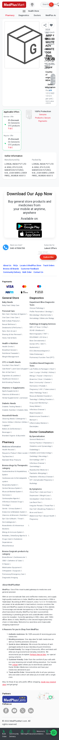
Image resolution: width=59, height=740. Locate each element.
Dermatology (34, 460)
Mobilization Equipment (11, 568)
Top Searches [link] (7, 457)
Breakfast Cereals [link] (9, 350)
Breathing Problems (45, 509)
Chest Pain (34, 492)
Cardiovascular (19, 557)
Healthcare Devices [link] (10, 379)
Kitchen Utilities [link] (21, 422)
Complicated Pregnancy (43, 480)
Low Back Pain (35, 502)
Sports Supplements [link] (10, 391)
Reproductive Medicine (39, 470)
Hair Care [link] (15, 318)
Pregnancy (34, 389)
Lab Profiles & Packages (39, 369)
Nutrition (23, 515)
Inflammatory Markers (38, 423)
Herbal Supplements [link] (10, 398)
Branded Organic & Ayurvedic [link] (13, 436)
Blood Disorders (36, 413)
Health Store (30, 11)
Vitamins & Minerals (10, 515)
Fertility (44, 372)
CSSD (4, 561)
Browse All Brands (11, 269)
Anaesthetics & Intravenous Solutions (13, 527)
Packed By (36, 160)
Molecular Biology (47, 318)
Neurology (43, 456)
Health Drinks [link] (7, 347)
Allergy (32, 376)
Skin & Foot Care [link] (8, 372)
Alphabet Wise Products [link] (11, 460)
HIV (41, 389)
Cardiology (33, 456)
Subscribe (48, 257)
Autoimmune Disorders (39, 416)
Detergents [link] (20, 419)
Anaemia (33, 379)
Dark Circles (46, 499)
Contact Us (38, 272)
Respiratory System (9, 485)
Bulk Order (26, 272)
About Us (7, 265)
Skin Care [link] (6, 314)
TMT (45, 334)
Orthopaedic (7, 571)
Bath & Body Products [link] (10, 321)
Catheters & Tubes (15, 561)
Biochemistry (46, 315)
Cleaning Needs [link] (8, 419)
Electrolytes (34, 427)
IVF (31, 480)
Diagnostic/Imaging (10, 578)
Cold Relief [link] (6, 369)
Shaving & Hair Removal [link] (11, 334)
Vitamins (47, 376)
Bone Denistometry (37, 341)
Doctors (37, 15)
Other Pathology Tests (38, 393)
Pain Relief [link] (14, 365)
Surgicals (16, 571)
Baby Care (15, 305)
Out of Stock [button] (54, 79)
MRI (31, 327)
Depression (34, 496)
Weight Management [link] (10, 357)
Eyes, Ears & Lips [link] (9, 331)
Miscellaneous (8, 546)
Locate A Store (30, 265)
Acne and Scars (36, 512)
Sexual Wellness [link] (8, 324)
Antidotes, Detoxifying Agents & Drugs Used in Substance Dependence (14, 539)
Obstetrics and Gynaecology (40, 446)
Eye (3, 519)
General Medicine (37, 439)
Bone (32, 383)
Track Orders (49, 265)
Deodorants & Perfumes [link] (11, 328)
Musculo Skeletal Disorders (40, 396)
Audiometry (34, 347)
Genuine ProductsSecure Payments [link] (43, 117)
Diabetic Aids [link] (22, 410)
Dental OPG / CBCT (37, 344)
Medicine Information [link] (11, 447)
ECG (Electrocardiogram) (39, 351)
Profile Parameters (37, 312)
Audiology (33, 483)
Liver (31, 372)
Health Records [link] (8, 450)
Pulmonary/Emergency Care (13, 574)
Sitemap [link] (24, 734)
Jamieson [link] (24, 398)
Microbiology (34, 315)
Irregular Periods (36, 506)
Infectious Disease (37, 410)
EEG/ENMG (34, 337)
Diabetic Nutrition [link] (9, 410)
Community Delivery (12, 272)
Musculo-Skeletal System (12, 492)
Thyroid (39, 376)
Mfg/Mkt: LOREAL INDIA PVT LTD (49, 29)
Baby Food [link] (6, 305)
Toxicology (33, 399)
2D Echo (43, 337)
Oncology (5, 505)
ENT (42, 460)
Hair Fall (33, 509)
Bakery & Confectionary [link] (11, 429)
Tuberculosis (49, 389)
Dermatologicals (8, 522)
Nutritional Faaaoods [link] (10, 353)
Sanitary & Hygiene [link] (18, 314)
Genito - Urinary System (11, 509)
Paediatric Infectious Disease (41, 477)
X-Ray (44, 327)
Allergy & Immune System (12, 532)
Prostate (42, 386)
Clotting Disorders (46, 399)
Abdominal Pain (36, 516)
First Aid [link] (5, 365)
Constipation (34, 499)
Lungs (37, 372)
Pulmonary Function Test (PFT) (42, 357)
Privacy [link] (30, 734)
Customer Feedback (30, 269)
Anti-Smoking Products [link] (11, 382)
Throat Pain (48, 506)
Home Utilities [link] (7, 422)
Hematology (34, 318)
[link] (14, 4)
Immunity (39, 383)
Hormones (6, 495)
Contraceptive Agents (10, 498)
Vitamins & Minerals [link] (10, 394)
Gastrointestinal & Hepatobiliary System (14, 473)
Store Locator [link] (23, 453)
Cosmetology (34, 466)
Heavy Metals (35, 406)
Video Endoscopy (36, 354)
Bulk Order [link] (4, 735)
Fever (40, 379)
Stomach (33, 420)
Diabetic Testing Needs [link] (11, 407)
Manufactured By (12, 160)
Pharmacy (9, 15)
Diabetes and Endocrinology (40, 453)
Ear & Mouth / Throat (14, 519)
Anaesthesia (7, 557)
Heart (52, 369)
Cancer (47, 383)
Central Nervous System (11, 488)
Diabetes (47, 379)
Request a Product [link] (9, 453)
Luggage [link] (5, 425)
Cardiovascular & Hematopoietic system (14, 480)
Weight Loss (45, 496)
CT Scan (37, 327)
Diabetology (34, 450)
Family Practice (36, 443)
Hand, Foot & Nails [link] (9, 338)
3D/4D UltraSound (37, 330)
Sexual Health (49, 516)
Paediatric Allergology (38, 473)
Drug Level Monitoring (38, 403)
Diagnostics (24, 15)
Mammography (36, 334)
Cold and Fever (45, 492)
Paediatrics (47, 443)
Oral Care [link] (6, 318)
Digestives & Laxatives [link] (11, 376)
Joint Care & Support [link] (20, 369)
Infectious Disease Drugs (12, 502)
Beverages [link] (6, 432)
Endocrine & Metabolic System (14, 512)
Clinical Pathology (36, 308)
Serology (49, 312)
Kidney (51, 372)
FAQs (15, 265)
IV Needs (5, 564)
